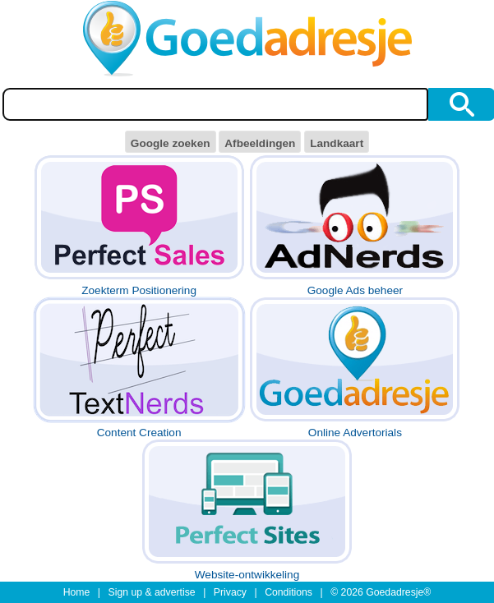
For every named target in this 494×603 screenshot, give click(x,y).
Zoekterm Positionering (139, 225)
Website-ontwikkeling (247, 510)
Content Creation (139, 368)
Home (76, 592)
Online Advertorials (354, 368)
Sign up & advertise (152, 592)
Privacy (230, 592)
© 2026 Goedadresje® (380, 592)
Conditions (288, 592)
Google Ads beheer (354, 225)
